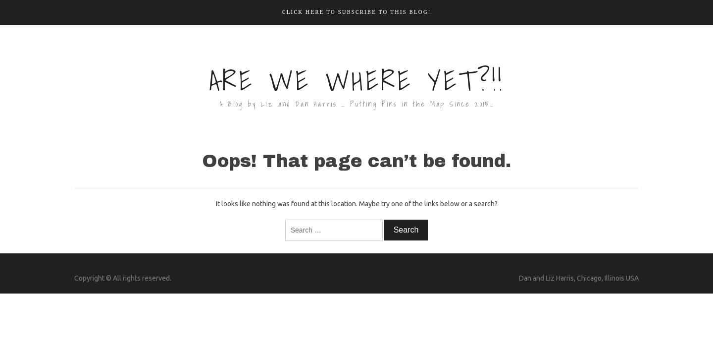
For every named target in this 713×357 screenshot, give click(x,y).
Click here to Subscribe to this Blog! (356, 11)
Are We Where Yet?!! (356, 81)
